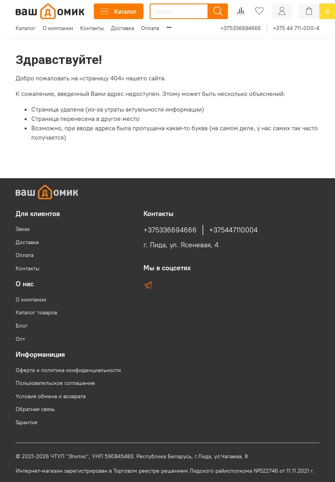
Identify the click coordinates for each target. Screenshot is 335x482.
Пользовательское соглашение (55, 382)
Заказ (23, 228)
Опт (20, 338)
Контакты (92, 28)
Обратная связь (35, 409)
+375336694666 (240, 28)
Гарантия (26, 422)
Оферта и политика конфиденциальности (68, 370)
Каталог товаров (36, 312)
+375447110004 (233, 230)
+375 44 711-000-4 (296, 28)
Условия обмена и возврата (51, 396)
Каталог (118, 11)
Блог (22, 325)
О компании (58, 28)
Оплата (150, 28)
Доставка (122, 28)
